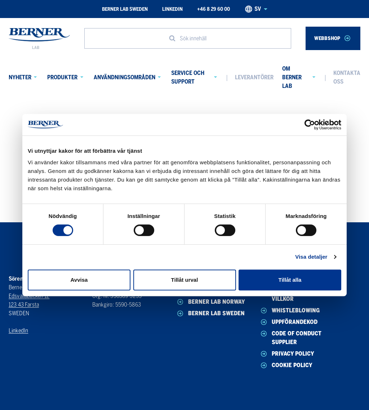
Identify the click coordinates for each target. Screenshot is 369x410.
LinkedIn (172, 9)
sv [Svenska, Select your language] (255, 9)
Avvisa (79, 280)
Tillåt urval (184, 280)
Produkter (62, 77)
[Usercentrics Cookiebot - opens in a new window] (309, 124)
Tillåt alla (290, 280)
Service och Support (187, 77)
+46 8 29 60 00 (213, 9)
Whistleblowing (289, 310)
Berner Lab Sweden (125, 9)
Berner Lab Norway (210, 302)
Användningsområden (124, 77)
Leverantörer (254, 77)
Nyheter (20, 77)
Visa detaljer (311, 257)
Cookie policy (285, 365)
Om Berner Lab (292, 77)
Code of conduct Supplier (290, 337)
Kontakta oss (346, 77)
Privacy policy (286, 353)
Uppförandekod (288, 322)
